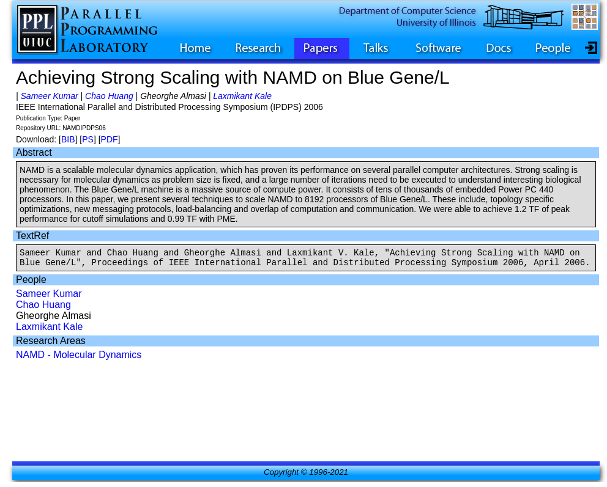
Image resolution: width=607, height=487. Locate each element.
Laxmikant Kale (242, 96)
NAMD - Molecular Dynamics (78, 358)
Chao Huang (109, 96)
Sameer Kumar (49, 96)
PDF (109, 139)
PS (88, 139)
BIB (68, 139)
